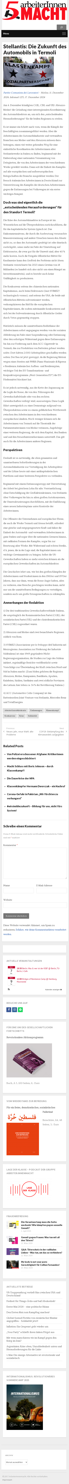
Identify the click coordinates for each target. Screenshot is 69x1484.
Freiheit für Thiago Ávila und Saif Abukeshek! (31, 1301)
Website (7, 900)
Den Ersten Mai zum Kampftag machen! (28, 1312)
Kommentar (10, 845)
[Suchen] (61, 27)
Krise (21, 716)
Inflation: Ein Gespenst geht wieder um (27, 1326)
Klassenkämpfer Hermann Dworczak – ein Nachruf (36, 786)
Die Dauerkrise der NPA (20, 778)
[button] (9, 989)
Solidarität (32, 716)
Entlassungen (36, 710)
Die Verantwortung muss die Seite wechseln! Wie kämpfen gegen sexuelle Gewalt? (41, 1225)
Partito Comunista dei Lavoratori (20, 92)
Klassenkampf (52, 710)
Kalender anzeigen (53, 989)
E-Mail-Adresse (44, 885)
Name (6, 885)
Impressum (7, 1480)
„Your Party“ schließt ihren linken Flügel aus (30, 1332)
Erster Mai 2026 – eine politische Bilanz (28, 1306)
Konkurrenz (10, 716)
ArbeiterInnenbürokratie (15, 710)
